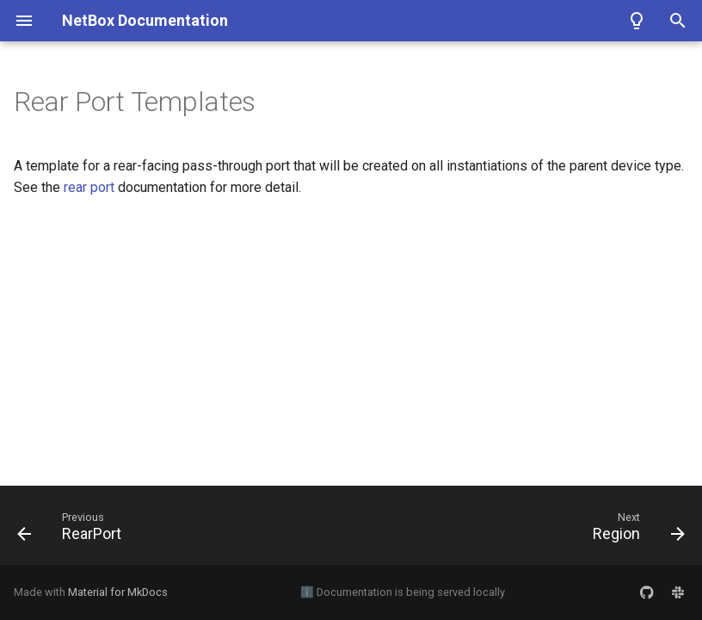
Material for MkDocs (118, 592)
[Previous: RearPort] (73, 530)
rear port (89, 187)
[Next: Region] (635, 530)
